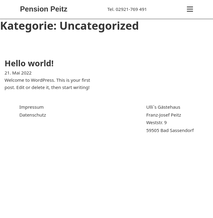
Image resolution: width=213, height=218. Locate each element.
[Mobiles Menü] (190, 9)
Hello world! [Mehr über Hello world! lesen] (29, 63)
